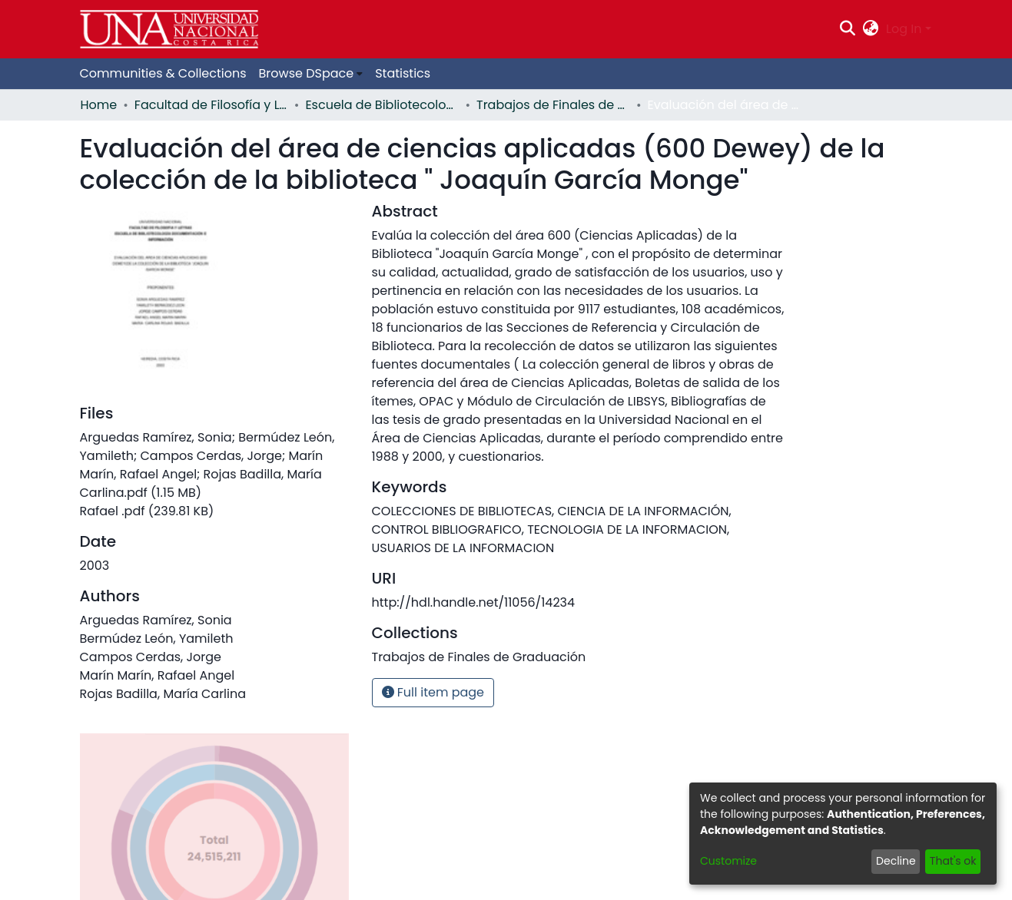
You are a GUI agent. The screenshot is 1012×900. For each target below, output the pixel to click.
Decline (896, 861)
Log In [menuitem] (903, 29)
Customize (728, 861)
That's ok (953, 861)
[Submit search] (847, 29)
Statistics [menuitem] (402, 73)
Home (99, 105)
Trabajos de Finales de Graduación (553, 105)
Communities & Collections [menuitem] (163, 73)
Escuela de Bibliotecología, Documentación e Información (382, 105)
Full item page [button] (433, 692)
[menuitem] (871, 29)
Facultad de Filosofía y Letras (211, 105)
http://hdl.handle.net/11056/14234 (474, 602)
